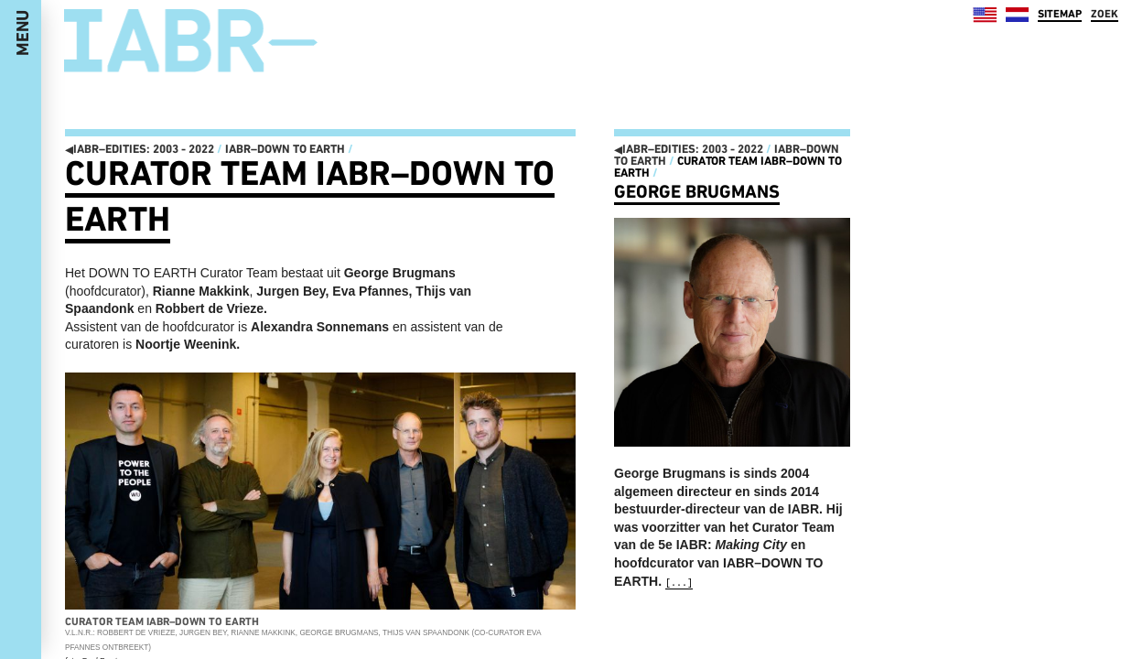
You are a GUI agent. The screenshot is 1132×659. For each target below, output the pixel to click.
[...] (679, 583)
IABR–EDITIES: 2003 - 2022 (139, 149)
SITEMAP (1060, 13)
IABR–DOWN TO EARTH (285, 149)
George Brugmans (697, 191)
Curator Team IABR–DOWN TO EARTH (728, 166)
